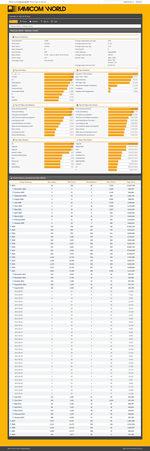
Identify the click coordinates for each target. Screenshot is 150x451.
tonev (14, 164)
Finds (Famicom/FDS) (19, 109)
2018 (13, 247)
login (36, 2)
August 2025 (19, 199)
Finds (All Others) (18, 112)
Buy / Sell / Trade (82, 77)
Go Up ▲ (139, 448)
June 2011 (18, 400)
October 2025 (19, 192)
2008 (13, 428)
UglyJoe (14, 85)
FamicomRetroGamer (19, 155)
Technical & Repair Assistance (86, 85)
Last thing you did (18, 120)
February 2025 (19, 220)
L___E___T (16, 74)
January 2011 (19, 417)
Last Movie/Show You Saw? (21, 123)
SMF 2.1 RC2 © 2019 (14, 448)
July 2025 (17, 203)
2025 (13, 185)
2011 (13, 271)
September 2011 (20, 284)
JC (13, 80)
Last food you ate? (18, 132)
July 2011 (17, 397)
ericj (77, 149)
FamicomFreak (17, 88)
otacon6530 (112, 52)
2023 (13, 230)
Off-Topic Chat (81, 83)
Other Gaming (81, 80)
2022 (13, 233)
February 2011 (19, 414)
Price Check (16, 129)
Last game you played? (20, 115)
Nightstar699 (80, 161)
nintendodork (16, 83)
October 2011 (19, 281)
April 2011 (18, 407)
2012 (13, 267)
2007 (13, 431)
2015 (13, 257)
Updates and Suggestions (85, 91)
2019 (13, 243)
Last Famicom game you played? (23, 117)
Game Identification (18, 135)
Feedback (79, 88)
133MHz (15, 100)
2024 (13, 226)
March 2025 (18, 216)
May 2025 (17, 209)
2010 (13, 421)
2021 (13, 237)
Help (124, 448)
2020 (13, 240)
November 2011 (20, 278)
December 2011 (20, 274)
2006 (13, 434)
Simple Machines (25, 448)
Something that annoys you (85, 135)
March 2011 (18, 410)
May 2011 (17, 404)
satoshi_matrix (17, 152)
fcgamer (14, 149)
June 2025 (18, 206)
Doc (13, 97)
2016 (13, 254)
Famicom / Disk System (84, 74)
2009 (13, 424)
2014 (13, 260)
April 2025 (18, 213)
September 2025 (20, 196)
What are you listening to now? (22, 126)
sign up (43, 2)
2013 (13, 264)
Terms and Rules (131, 448)
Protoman (15, 161)
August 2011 (19, 288)
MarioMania (16, 167)
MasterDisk (80, 146)
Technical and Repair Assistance (87, 117)
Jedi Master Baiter (18, 91)
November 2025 (20, 189)
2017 (13, 250)
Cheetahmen (80, 155)
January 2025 (19, 223)
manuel (14, 77)
